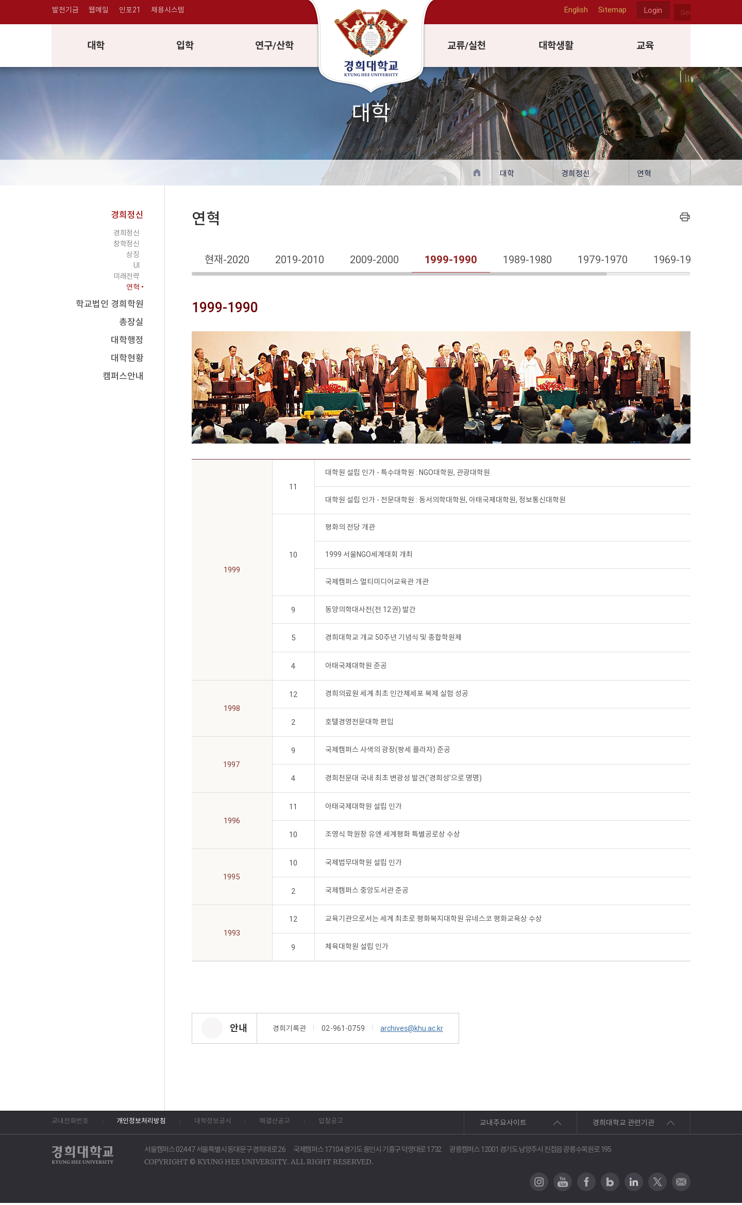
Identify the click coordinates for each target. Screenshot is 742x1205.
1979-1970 (603, 261)
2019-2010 (299, 261)
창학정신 (126, 245)
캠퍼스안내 (123, 378)
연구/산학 (275, 47)
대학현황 (127, 360)
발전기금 (65, 12)
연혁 (644, 175)
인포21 (130, 12)
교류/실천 (467, 47)
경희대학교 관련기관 (623, 1124)
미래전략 (126, 278)
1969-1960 (677, 261)
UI (136, 267)
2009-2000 (374, 261)
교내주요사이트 (503, 1124)
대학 (96, 47)
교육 (645, 47)
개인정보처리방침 (153, 1124)
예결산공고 (306, 1124)
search (682, 12)
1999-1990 (451, 261)
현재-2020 (227, 261)
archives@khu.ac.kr (411, 1030)
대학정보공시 (234, 1124)
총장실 (131, 324)
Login (652, 13)
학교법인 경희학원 (110, 306)
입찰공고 (370, 1124)
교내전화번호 (72, 1124)
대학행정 (127, 342)
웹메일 (99, 12)
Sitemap (610, 12)
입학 (185, 47)
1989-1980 (527, 261)
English (574, 12)
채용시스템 (168, 12)
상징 (132, 256)
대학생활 (556, 47)
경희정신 (575, 175)
